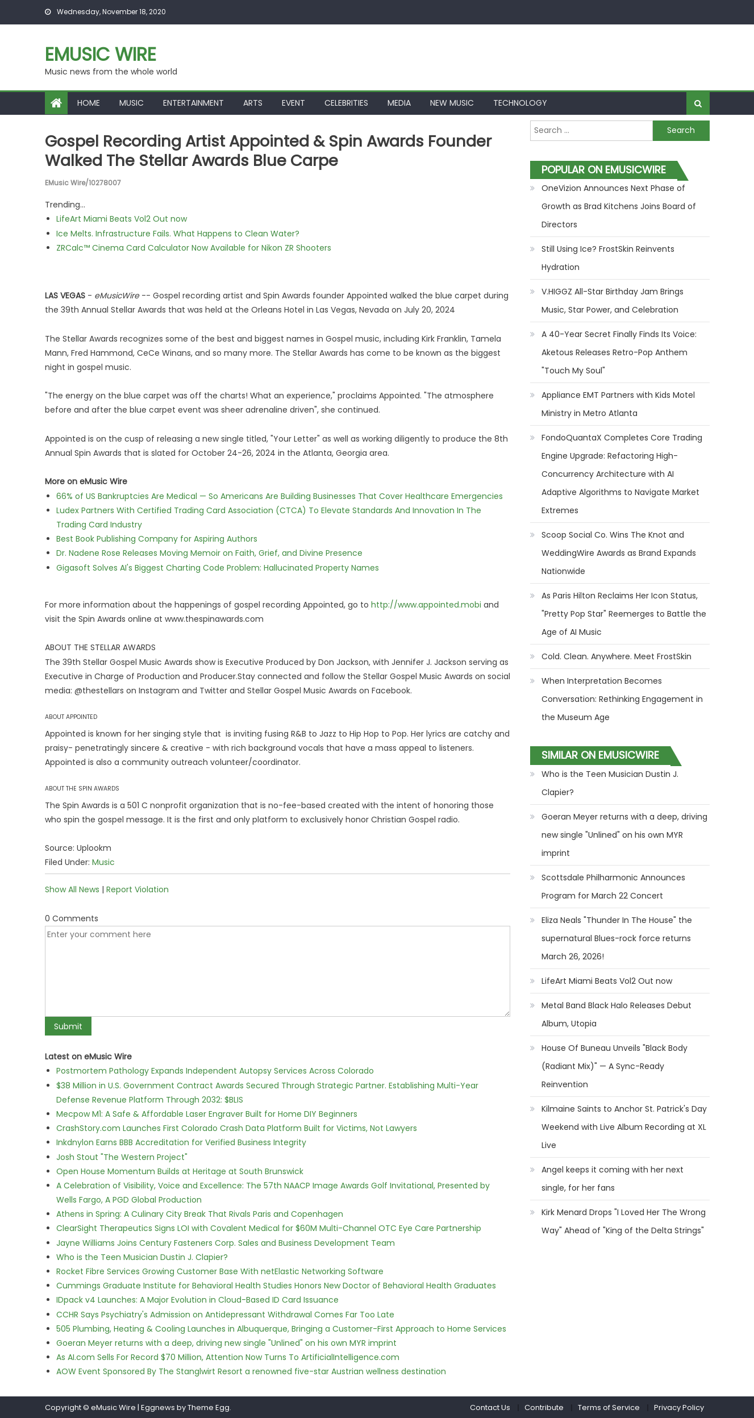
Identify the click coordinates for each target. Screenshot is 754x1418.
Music (131, 103)
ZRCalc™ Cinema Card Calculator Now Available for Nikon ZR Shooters (193, 247)
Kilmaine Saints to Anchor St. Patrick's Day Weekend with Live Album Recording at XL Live (624, 1127)
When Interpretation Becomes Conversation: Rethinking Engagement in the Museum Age (622, 699)
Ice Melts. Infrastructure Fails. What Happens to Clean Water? (177, 233)
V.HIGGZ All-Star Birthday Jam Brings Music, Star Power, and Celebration (612, 300)
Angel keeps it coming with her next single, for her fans (612, 1179)
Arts (253, 103)
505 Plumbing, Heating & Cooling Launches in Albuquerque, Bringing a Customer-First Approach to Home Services (281, 1328)
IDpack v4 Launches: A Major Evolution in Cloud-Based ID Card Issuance (197, 1299)
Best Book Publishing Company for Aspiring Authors (156, 538)
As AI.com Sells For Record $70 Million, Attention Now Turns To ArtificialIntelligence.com (227, 1357)
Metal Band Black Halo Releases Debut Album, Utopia (616, 1014)
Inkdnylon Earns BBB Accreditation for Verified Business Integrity (181, 1142)
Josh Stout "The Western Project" (122, 1156)
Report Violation (137, 889)
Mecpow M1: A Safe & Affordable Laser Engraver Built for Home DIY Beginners (206, 1113)
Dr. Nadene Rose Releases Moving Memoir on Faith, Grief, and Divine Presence (209, 553)
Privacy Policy (679, 1407)
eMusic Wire (100, 54)
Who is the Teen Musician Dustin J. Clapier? (142, 1256)
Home (88, 103)
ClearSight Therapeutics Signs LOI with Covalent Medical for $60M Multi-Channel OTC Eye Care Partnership (268, 1228)
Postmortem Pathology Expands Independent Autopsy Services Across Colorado (215, 1070)
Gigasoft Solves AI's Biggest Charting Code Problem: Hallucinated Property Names (217, 567)
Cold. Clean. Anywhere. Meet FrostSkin (616, 656)
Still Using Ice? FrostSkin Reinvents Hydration (607, 258)
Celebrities (346, 103)
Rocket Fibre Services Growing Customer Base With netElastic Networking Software (220, 1270)
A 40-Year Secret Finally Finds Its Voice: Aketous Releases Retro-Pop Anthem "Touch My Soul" (619, 352)
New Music (452, 103)
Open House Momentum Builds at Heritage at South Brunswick (179, 1170)
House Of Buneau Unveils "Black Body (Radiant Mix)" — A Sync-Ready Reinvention (614, 1066)
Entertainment (193, 103)
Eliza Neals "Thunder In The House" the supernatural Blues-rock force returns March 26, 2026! (616, 938)
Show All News (72, 889)
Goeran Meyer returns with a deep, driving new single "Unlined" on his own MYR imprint (226, 1342)
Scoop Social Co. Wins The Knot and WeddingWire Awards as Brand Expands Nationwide (618, 553)
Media (399, 103)
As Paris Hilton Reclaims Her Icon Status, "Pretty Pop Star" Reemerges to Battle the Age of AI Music (623, 614)
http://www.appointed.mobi (426, 604)
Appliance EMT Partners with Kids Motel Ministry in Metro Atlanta (618, 404)
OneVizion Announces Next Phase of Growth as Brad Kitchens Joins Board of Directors (618, 206)
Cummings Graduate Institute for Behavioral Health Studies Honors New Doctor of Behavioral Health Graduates (276, 1285)
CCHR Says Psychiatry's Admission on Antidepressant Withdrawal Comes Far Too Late (225, 1314)
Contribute (544, 1407)
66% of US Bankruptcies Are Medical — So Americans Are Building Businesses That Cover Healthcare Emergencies (279, 495)
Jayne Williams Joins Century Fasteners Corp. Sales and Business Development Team (225, 1242)
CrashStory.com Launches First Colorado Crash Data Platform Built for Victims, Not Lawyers (236, 1128)
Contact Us (490, 1407)
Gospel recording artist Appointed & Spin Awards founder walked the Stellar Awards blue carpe (275, 151)
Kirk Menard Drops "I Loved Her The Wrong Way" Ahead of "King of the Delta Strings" (623, 1221)
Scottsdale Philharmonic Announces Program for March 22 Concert (613, 886)
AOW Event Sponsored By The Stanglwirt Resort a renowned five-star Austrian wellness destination (251, 1371)
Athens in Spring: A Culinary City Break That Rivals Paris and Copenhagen (199, 1214)
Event (293, 103)
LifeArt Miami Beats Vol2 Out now (121, 218)
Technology (520, 103)
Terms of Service (609, 1407)
